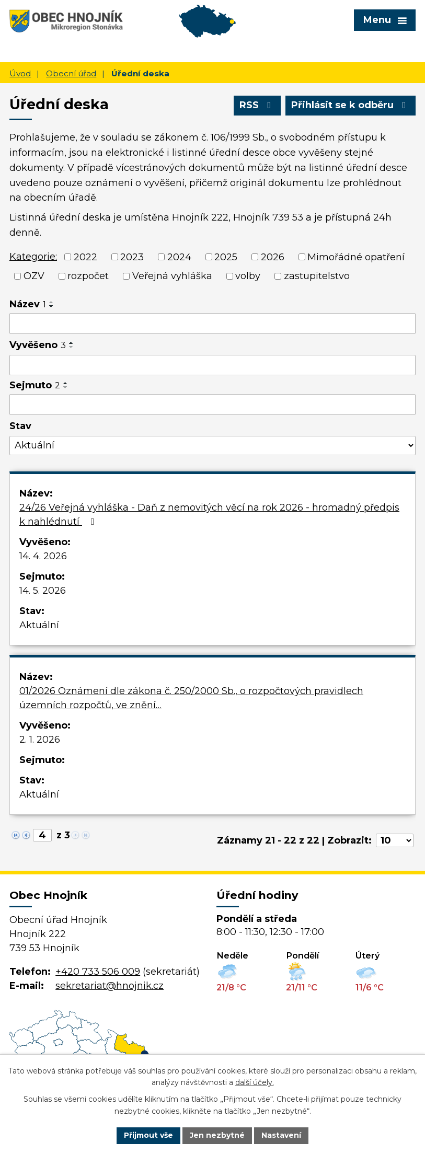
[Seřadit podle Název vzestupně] (52, 302)
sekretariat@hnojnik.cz (109, 985)
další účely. (254, 1083)
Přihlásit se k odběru (350, 105)
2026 (272, 256)
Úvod (20, 73)
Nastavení (281, 1135)
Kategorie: (33, 256)
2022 (85, 256)
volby (247, 276)
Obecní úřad (71, 73)
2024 (179, 256)
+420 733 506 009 (97, 971)
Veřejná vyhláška (172, 276)
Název (27, 304)
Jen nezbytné (217, 1135)
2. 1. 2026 (39, 739)
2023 (132, 256)
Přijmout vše (148, 1135)
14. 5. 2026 (42, 590)
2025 (225, 256)
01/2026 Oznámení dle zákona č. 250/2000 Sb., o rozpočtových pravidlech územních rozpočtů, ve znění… (191, 698)
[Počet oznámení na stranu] (394, 840)
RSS (257, 105)
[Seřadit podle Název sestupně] (52, 306)
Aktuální (39, 625)
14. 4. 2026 (43, 556)
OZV (34, 276)
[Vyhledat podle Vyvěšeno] (212, 365)
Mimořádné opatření (356, 256)
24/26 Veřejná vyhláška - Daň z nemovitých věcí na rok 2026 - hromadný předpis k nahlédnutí (209, 514)
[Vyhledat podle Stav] (212, 445)
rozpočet (88, 276)
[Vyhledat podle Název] (212, 323)
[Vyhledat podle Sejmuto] (212, 404)
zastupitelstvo (317, 276)
